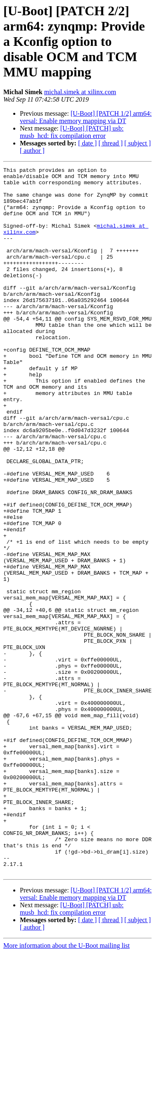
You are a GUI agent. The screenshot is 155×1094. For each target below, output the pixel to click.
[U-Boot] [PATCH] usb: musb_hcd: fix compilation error (72, 132)
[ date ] (87, 143)
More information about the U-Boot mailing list (66, 1086)
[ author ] (32, 150)
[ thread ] (110, 143)
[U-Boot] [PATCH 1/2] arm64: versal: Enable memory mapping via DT (86, 117)
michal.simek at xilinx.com (80, 91)
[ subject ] (137, 143)
